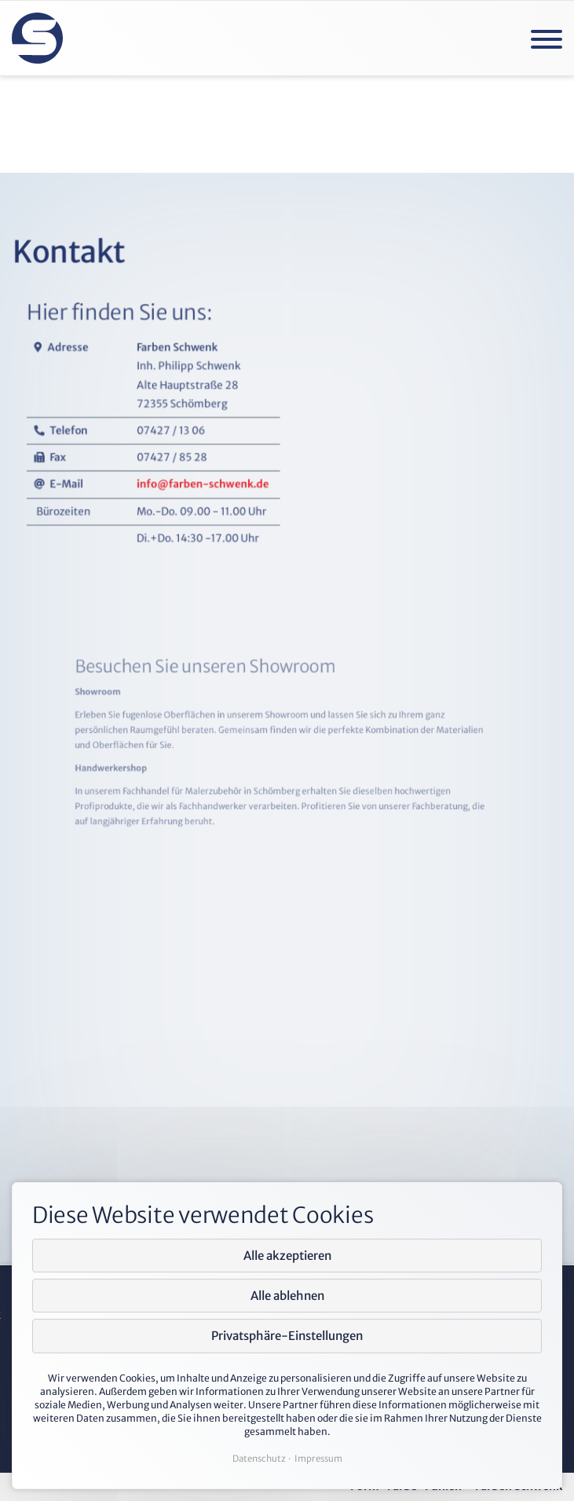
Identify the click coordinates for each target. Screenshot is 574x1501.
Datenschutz (259, 1458)
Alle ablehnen (287, 1295)
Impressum (318, 1458)
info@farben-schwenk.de (222, 545)
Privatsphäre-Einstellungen (287, 1335)
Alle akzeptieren (287, 1255)
